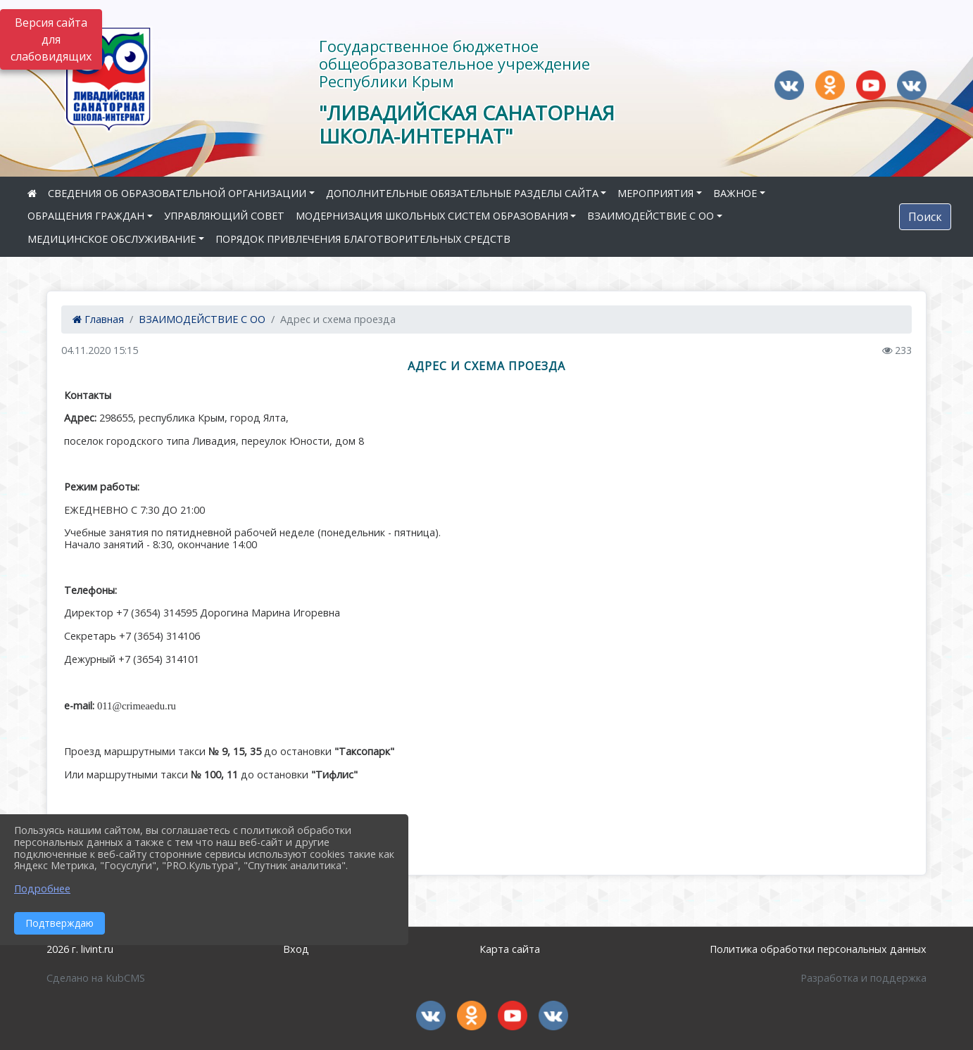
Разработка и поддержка (864, 978)
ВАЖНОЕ (735, 193)
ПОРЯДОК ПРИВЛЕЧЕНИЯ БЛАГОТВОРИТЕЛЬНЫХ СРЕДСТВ (362, 239)
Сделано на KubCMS (95, 978)
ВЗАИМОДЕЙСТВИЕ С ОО (650, 215)
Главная (98, 319)
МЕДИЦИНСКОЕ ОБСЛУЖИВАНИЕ (111, 239)
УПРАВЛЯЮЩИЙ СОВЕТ (224, 215)
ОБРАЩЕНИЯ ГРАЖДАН (85, 215)
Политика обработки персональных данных (818, 949)
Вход (296, 949)
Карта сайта (509, 949)
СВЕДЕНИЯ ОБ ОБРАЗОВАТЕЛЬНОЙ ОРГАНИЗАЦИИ (177, 193)
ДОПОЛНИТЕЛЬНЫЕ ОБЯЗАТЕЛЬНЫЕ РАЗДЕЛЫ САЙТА (462, 193)
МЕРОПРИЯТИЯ (655, 193)
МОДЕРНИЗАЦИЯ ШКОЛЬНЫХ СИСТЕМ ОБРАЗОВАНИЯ (432, 215)
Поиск (925, 216)
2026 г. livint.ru (79, 949)
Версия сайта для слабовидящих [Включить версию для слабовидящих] (51, 39)
